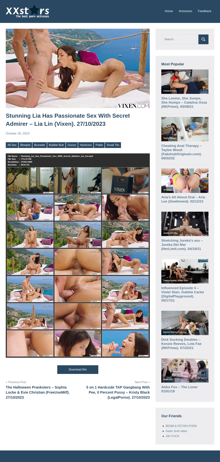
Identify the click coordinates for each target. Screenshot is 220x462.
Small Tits (113, 145)
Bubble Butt (56, 145)
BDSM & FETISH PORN (181, 426)
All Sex (12, 145)
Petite (99, 145)
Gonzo (72, 145)
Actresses (185, 11)
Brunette (39, 145)
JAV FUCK (172, 436)
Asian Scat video (176, 431)
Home (169, 11)
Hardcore (86, 145)
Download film (78, 369)
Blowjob (25, 145)
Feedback (204, 11)
